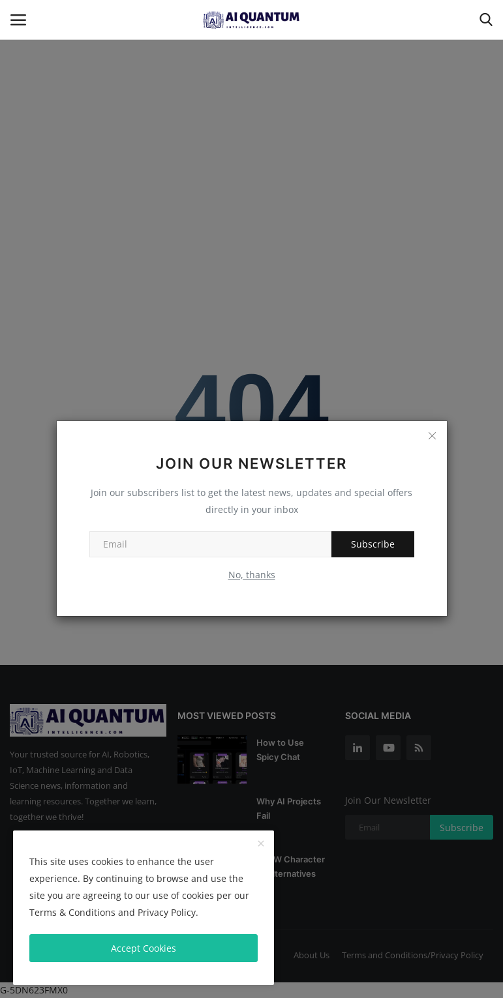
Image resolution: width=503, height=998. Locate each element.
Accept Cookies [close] (143, 948)
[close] (260, 844)
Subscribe (373, 544)
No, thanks (251, 574)
